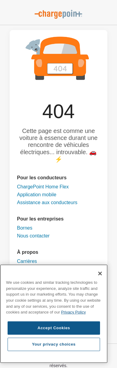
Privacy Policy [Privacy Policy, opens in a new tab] (73, 312)
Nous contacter (33, 235)
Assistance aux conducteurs (47, 202)
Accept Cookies (54, 328)
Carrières (27, 261)
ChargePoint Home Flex (43, 186)
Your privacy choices (54, 344)
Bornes (24, 227)
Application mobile (36, 194)
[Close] (100, 273)
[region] (54, 313)
